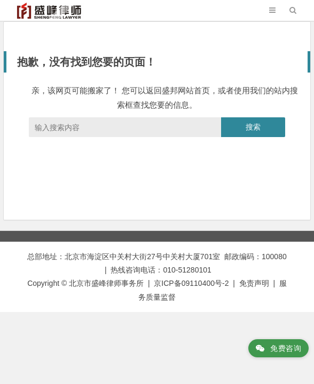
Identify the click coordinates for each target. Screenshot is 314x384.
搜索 (253, 127)
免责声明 (254, 283)
